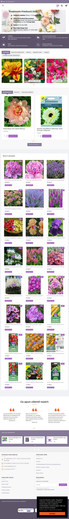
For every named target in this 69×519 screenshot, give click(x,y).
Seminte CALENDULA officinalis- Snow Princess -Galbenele (50, 129)
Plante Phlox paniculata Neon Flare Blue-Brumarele (14, 324)
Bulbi (12, 81)
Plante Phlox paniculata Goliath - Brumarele (35, 324)
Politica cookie (43, 509)
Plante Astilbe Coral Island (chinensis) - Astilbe (35, 266)
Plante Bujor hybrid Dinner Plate (34, 180)
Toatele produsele (34, 144)
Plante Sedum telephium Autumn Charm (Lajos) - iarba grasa (14, 209)
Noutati (16, 92)
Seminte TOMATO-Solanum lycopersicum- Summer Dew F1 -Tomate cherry (35, 382)
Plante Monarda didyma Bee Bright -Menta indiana (14, 266)
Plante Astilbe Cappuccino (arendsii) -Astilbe (14, 295)
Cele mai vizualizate (8, 432)
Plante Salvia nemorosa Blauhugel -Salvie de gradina (56, 180)
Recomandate (7, 92)
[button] (33, 84)
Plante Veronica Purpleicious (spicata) (56, 209)
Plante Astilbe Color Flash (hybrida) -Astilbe (56, 266)
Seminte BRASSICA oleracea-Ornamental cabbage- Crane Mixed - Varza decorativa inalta (15, 437)
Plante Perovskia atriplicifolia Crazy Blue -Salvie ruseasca (35, 209)
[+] (7, 135)
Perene (46, 52)
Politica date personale (55, 509)
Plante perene (57, 81)
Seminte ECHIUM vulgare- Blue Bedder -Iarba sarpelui (60, 437)
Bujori (28, 52)
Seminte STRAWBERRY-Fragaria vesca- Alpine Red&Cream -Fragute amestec (14, 237)
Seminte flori (37, 52)
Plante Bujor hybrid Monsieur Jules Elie (14, 180)
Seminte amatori (34, 81)
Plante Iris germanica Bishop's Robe (56, 237)
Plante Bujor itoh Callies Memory (14, 128)
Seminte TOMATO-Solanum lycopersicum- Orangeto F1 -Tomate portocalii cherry (35, 353)
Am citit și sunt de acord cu (45, 489)
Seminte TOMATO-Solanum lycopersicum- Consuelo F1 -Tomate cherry (14, 382)
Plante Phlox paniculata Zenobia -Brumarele (56, 295)
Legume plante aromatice (11, 55)
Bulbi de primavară (17, 52)
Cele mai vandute (27, 92)
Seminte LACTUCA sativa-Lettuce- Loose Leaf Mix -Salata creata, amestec (56, 382)
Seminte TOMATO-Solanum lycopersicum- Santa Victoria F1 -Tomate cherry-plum (14, 353)
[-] (7, 136)
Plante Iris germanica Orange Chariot (35, 237)
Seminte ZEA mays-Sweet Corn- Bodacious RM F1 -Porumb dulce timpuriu (56, 324)
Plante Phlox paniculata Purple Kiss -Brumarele (35, 295)
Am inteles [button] (52, 513)
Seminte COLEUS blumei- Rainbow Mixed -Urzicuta (37, 437)
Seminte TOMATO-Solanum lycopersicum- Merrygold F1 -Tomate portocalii (56, 353)
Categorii (6, 52)
